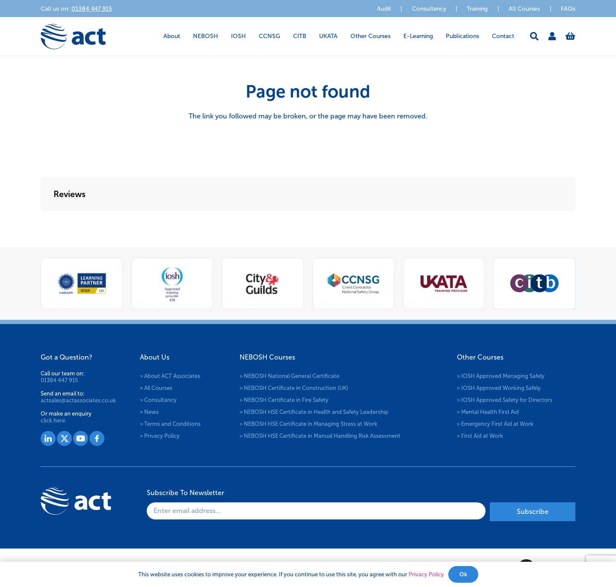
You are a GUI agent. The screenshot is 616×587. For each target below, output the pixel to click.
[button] (534, 36)
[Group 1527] (48, 438)
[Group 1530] (96, 438)
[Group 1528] (64, 438)
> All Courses (156, 388)
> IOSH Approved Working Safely (499, 388)
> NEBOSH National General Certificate (289, 376)
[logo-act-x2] (73, 36)
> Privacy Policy (160, 436)
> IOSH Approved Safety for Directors (504, 400)
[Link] (552, 36)
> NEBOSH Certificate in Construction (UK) (294, 388)
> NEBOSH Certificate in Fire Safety (284, 400)
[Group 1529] (80, 438)
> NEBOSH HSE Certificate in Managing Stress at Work (308, 424)
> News (149, 412)
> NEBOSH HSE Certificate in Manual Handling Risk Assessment (320, 436)
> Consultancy (158, 400)
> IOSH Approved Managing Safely (501, 376)
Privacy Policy (426, 574)
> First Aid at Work (480, 436)
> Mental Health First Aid (488, 412)
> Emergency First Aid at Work (495, 424)
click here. (53, 420)
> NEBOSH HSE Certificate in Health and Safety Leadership (314, 412)
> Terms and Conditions (170, 424)
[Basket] (570, 36)
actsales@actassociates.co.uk (78, 400)
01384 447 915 (59, 380)
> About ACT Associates (170, 376)
